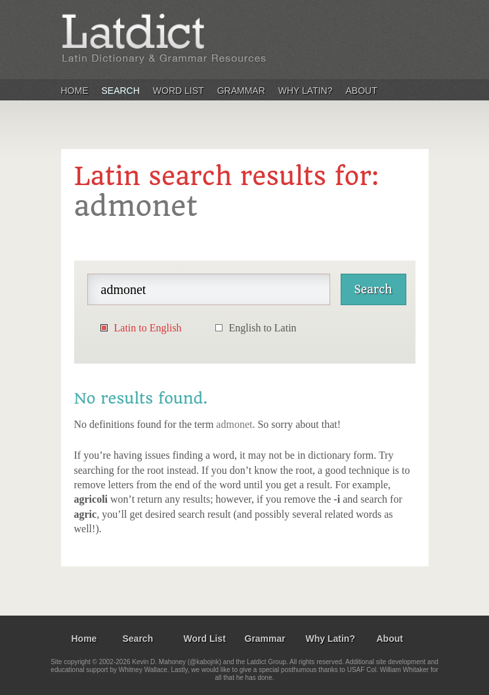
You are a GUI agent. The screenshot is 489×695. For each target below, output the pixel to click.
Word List (178, 90)
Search (121, 90)
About (361, 90)
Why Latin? (305, 90)
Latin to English (148, 327)
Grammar (241, 90)
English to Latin (263, 327)
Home (75, 90)
